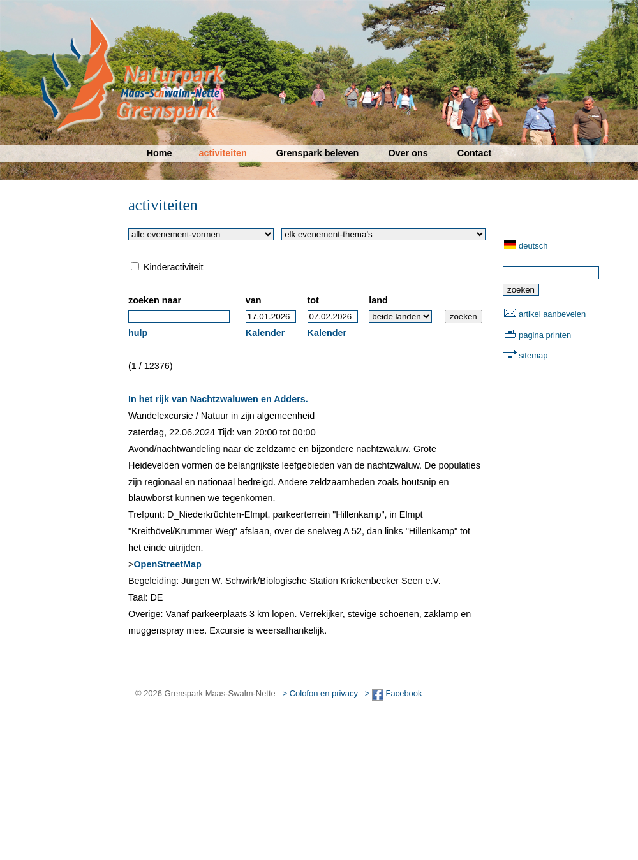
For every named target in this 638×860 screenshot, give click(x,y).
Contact (474, 153)
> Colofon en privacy (320, 693)
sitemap (533, 355)
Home (159, 153)
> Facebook (393, 693)
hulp (137, 333)
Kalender (265, 333)
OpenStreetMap (167, 564)
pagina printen (545, 335)
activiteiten (223, 153)
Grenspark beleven (317, 153)
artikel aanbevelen (552, 314)
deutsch (533, 246)
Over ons (407, 153)
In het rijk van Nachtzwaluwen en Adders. (218, 399)
